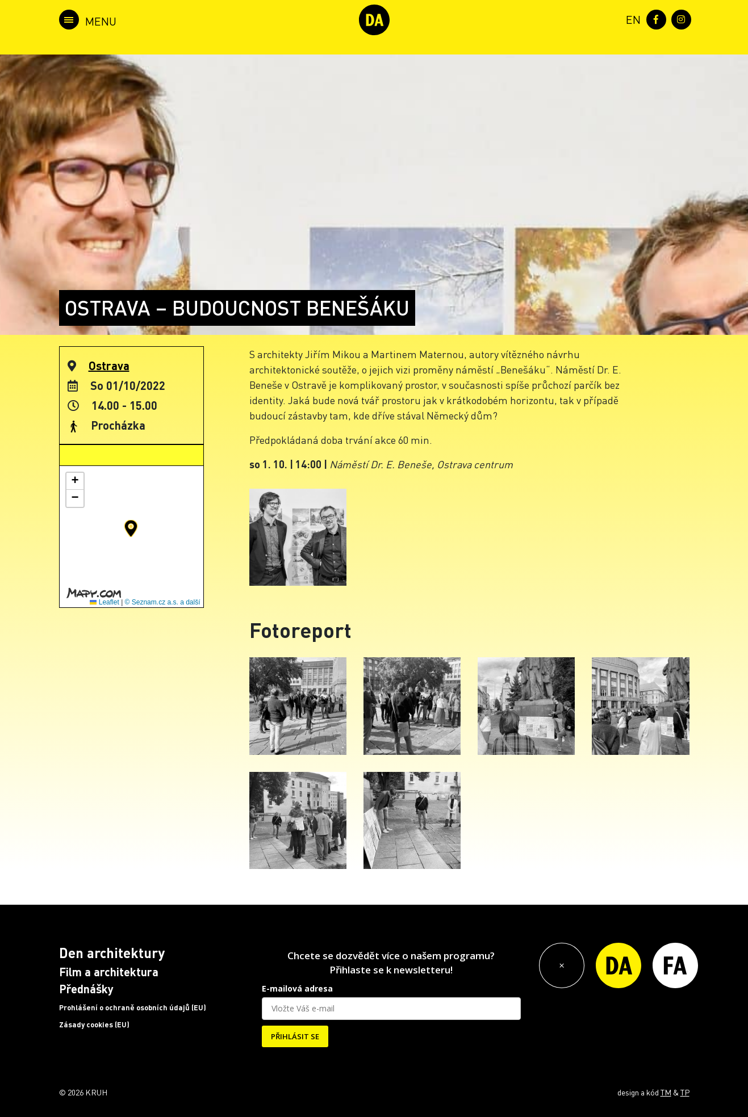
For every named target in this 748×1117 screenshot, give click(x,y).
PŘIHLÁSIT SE (295, 1036)
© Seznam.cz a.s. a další (162, 602)
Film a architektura (108, 971)
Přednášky (86, 988)
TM (666, 1092)
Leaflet (104, 602)
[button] (131, 528)
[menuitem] (631, 18)
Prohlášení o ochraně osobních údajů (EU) (132, 1007)
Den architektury (112, 952)
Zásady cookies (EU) (94, 1024)
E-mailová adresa (297, 988)
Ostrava (109, 365)
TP (685, 1092)
